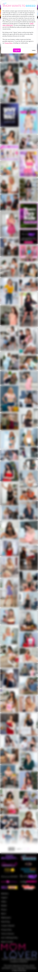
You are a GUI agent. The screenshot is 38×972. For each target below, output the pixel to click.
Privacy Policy (8, 43)
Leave (33, 50)
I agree (16, 50)
